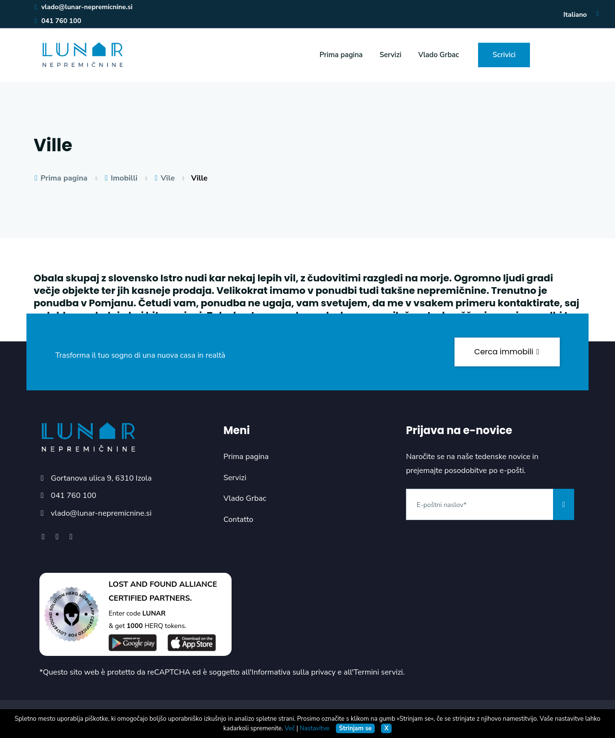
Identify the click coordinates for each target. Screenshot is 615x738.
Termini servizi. (379, 672)
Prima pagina (341, 55)
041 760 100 (57, 20)
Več (290, 728)
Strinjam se (355, 728)
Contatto (238, 519)
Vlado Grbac (438, 55)
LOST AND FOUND (143, 584)
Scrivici (504, 55)
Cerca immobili (507, 351)
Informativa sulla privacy (294, 672)
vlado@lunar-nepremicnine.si (83, 7)
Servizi (391, 55)
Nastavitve (315, 728)
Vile (164, 178)
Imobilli (120, 178)
